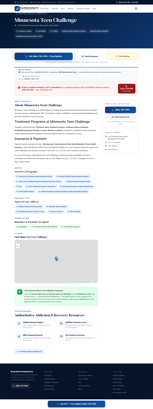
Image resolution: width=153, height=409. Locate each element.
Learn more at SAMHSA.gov (79, 299)
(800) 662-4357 (28, 90)
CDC (37, 79)
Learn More (61, 62)
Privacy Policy (104, 62)
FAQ (80, 382)
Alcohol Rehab (49, 389)
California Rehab (118, 375)
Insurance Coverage (85, 375)
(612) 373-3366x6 (114, 142)
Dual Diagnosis (49, 386)
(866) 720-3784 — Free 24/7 (127, 2)
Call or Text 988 (126, 88)
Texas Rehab (117, 382)
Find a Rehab (48, 8)
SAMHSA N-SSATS (41, 72)
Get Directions (113, 149)
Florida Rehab (117, 379)
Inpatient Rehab (49, 379)
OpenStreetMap (85, 282)
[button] (56, 259)
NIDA (33, 79)
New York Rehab (118, 386)
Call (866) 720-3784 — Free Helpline (43, 56)
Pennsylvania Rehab (120, 392)
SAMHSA (27, 79)
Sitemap (139, 404)
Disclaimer (49, 404)
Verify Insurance (111, 8)
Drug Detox (48, 375)
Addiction (74, 8)
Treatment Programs (87, 8)
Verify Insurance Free (120, 117)
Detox (66, 8)
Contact (132, 404)
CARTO (94, 282)
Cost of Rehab (83, 379)
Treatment (58, 8)
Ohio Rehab (117, 389)
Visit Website (123, 56)
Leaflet (74, 282)
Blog (97, 8)
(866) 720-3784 (129, 8)
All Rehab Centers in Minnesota (29, 351)
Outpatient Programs (51, 382)
